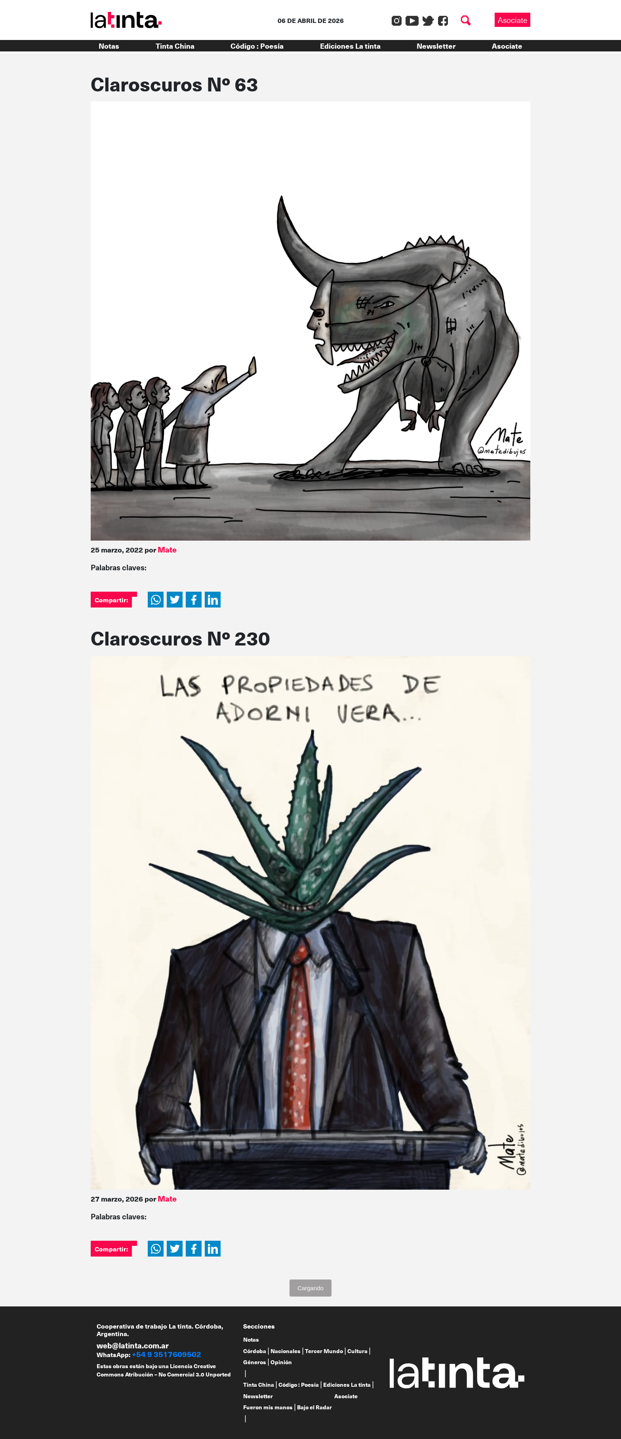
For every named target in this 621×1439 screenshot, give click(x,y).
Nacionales (285, 1351)
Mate (167, 549)
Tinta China (175, 45)
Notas (109, 45)
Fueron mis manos (268, 1407)
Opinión (281, 1362)
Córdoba (254, 1351)
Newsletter (436, 45)
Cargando (310, 1288)
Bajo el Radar (314, 1407)
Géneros (254, 1362)
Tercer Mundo (324, 1351)
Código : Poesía (257, 45)
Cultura (357, 1351)
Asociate (512, 19)
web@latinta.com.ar (133, 1345)
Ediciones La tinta (350, 45)
